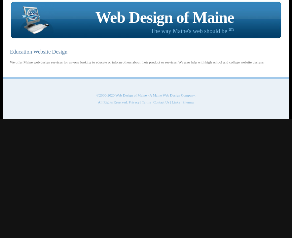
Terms (146, 102)
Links (176, 102)
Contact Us (161, 102)
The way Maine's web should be (192, 31)
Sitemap (188, 102)
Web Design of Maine (164, 17)
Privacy (133, 102)
